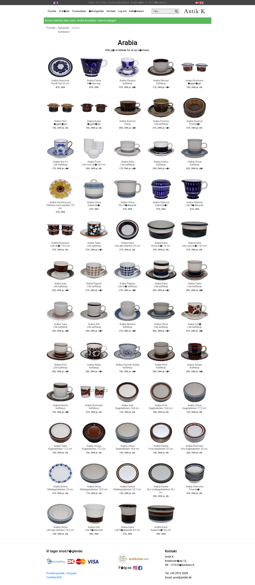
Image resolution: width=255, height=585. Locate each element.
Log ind (122, 11)
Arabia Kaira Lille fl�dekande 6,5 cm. (128, 529)
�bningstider (96, 11)
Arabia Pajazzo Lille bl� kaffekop (127, 285)
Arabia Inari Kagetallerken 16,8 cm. (127, 407)
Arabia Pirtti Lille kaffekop (60, 366)
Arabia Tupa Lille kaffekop (60, 326)
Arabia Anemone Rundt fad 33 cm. (60, 82)
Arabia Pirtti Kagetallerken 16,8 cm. (161, 407)
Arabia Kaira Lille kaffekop (161, 285)
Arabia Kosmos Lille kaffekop (161, 123)
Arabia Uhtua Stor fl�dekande (128, 204)
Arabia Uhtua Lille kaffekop (161, 326)
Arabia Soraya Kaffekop (194, 366)
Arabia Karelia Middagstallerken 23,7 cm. (127, 488)
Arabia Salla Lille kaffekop (127, 163)
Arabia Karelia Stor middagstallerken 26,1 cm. (161, 489)
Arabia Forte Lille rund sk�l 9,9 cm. (94, 163)
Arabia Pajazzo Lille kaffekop (94, 285)
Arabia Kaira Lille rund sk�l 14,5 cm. (194, 244)
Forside (52, 11)
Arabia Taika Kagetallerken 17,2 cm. (60, 447)
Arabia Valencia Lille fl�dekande (194, 204)
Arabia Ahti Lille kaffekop (94, 326)
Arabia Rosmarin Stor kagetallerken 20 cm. (194, 447)
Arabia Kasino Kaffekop (161, 163)
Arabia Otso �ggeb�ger (60, 123)
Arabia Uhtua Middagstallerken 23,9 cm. (94, 488)
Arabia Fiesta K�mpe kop (94, 82)
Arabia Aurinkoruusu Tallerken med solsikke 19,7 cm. (60, 205)
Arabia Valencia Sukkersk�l (161, 204)
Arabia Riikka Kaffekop (94, 366)
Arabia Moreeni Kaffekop (127, 326)
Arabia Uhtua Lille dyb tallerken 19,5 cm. (60, 529)
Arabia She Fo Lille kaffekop (60, 163)
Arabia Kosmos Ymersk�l (194, 123)
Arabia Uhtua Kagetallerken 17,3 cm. (195, 407)
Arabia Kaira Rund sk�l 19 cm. (161, 244)
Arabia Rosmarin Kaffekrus (94, 407)
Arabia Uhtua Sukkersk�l (94, 204)
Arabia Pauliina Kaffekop (127, 82)
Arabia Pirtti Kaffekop (161, 366)
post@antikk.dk (182, 577)
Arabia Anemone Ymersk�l (194, 488)
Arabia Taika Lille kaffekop (94, 244)
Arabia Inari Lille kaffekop (60, 285)
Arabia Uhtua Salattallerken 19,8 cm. (127, 447)
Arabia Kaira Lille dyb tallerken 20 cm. (127, 244)
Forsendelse (79, 11)
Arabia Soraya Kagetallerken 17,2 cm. (94, 447)
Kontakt (111, 11)
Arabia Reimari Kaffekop (161, 82)
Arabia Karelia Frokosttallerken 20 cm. (161, 447)
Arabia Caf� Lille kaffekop (195, 326)
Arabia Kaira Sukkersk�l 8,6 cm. (161, 529)
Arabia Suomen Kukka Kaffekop (127, 366)
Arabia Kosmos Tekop (127, 123)
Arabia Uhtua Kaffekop (194, 163)
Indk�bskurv (136, 11)
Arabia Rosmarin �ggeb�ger (194, 82)
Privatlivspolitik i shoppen (61, 573)
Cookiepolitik (54, 577)
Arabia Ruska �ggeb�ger (94, 123)
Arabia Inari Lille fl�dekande (94, 529)
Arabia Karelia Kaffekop (60, 407)
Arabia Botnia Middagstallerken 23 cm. (60, 488)
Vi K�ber (64, 11)
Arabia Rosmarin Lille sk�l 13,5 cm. (60, 244)
